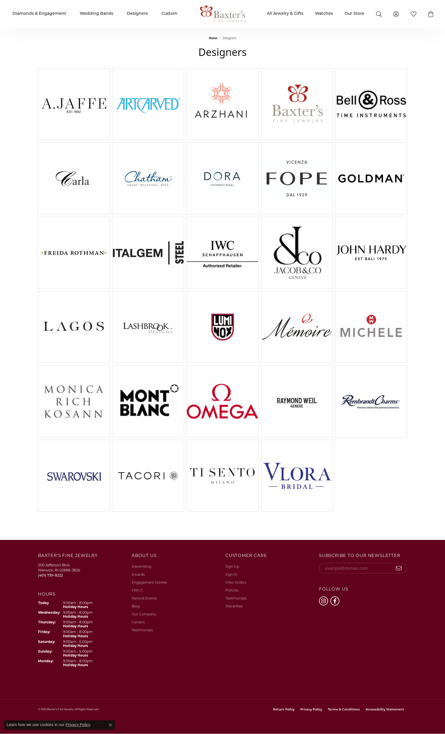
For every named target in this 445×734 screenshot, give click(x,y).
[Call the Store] (50, 575)
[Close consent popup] (110, 725)
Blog (136, 606)
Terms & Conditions (344, 709)
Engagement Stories (149, 582)
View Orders (235, 582)
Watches (324, 14)
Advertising (141, 567)
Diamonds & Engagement (39, 14)
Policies (231, 590)
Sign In (231, 575)
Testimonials (142, 630)
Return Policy (284, 709)
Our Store (354, 14)
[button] (430, 14)
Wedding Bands (96, 14)
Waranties (234, 606)
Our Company (144, 614)
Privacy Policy (311, 709)
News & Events (144, 598)
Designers (137, 14)
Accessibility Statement (385, 709)
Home (213, 38)
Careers (138, 622)
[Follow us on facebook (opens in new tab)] (334, 600)
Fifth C (137, 590)
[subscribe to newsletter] (399, 568)
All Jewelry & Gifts (285, 14)
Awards (138, 575)
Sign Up (232, 567)
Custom (169, 14)
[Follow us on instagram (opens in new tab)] (323, 600)
